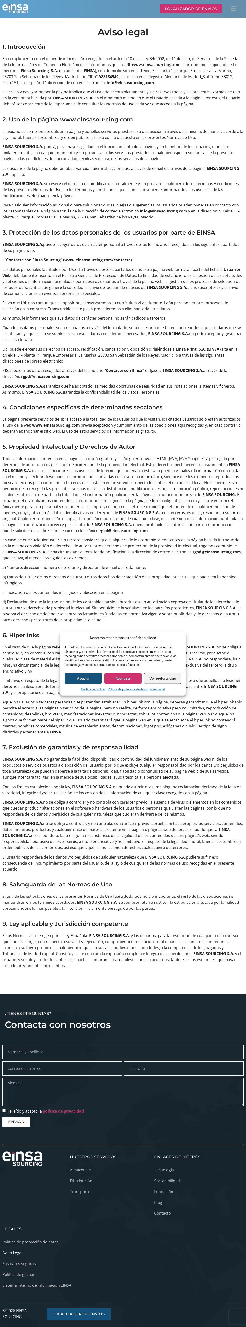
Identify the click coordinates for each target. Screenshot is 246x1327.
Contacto (162, 1213)
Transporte (80, 1191)
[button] (233, 8)
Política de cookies (93, 689)
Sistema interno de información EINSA (36, 1285)
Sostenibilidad (167, 1180)
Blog (158, 1202)
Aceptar (83, 678)
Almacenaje (80, 1170)
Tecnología (164, 1170)
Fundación (163, 1191)
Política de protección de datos (128, 689)
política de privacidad (63, 1111)
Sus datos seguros (19, 1263)
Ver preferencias (162, 678)
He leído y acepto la (45, 1111)
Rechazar (123, 678)
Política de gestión (19, 1274)
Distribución (81, 1180)
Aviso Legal (157, 689)
